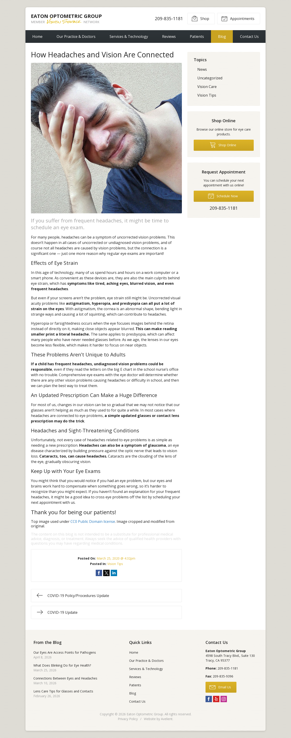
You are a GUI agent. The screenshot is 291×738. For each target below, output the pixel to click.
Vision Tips (115, 564)
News (202, 69)
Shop (200, 18)
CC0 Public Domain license (92, 521)
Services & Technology (129, 36)
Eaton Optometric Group (145, 714)
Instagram (224, 699)
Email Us (220, 687)
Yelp (216, 699)
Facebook (209, 699)
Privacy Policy (128, 719)
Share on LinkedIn (114, 573)
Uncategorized (209, 78)
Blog (222, 36)
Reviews (169, 36)
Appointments (237, 18)
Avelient (167, 719)
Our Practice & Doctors (76, 36)
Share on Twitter (106, 573)
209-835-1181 (169, 18)
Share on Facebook (99, 573)
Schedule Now (223, 195)
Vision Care (207, 86)
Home (37, 36)
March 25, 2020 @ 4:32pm (116, 558)
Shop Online (223, 144)
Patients (197, 36)
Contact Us (249, 36)
